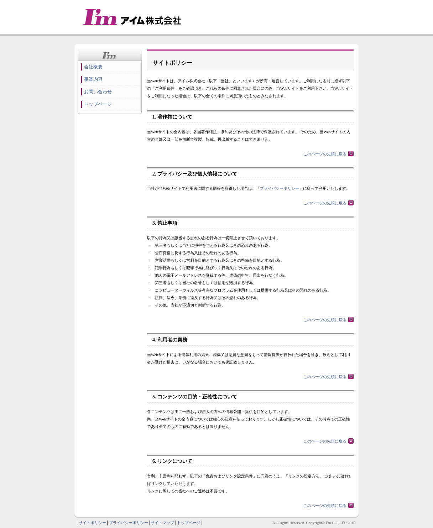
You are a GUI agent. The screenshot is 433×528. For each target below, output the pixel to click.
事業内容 (93, 79)
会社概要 (93, 66)
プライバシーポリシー (279, 188)
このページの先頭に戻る (324, 154)
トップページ (98, 104)
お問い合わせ (98, 91)
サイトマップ (162, 523)
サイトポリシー (92, 523)
